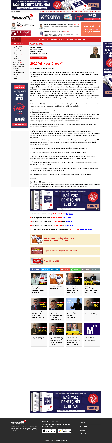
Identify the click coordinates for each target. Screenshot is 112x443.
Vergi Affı (15, 76)
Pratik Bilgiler (16, 68)
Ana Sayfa (42, 11)
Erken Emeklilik (18, 55)
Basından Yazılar (17, 49)
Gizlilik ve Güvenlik (85, 434)
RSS (81, 11)
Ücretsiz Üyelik (84, 426)
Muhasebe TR (47, 440)
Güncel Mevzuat (17, 60)
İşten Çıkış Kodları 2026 (18, 64)
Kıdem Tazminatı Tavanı (19, 66)
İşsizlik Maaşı (17, 62)
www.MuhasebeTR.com (44, 182)
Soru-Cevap (15, 70)
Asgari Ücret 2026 (50, 11)
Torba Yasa (15, 74)
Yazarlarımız (16, 78)
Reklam (92, 11)
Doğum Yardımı (17, 53)
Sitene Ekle (86, 11)
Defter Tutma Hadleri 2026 (72, 11)
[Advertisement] (19, 159)
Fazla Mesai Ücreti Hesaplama (17, 57)
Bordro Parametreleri (18, 51)
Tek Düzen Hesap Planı (18, 72)
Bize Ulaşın (97, 11)
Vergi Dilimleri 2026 (60, 11)
